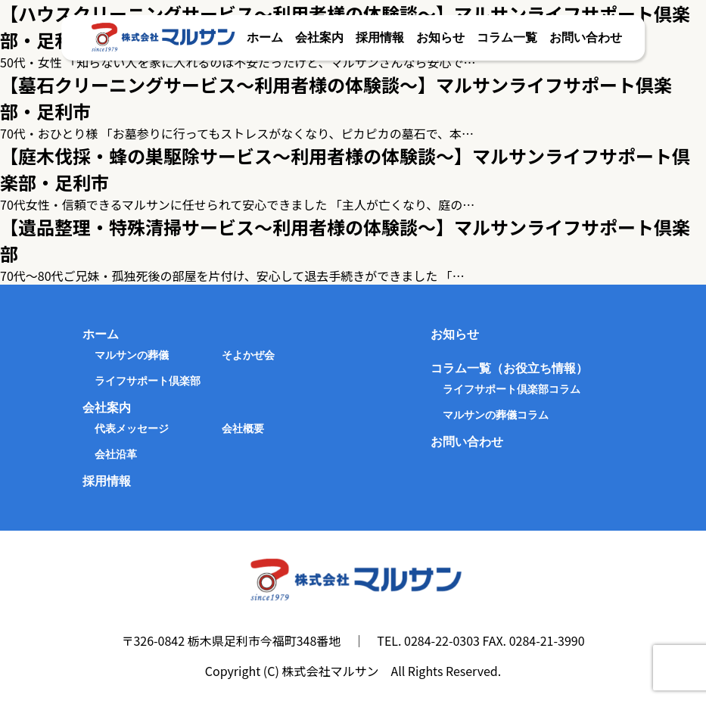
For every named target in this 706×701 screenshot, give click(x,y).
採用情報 (380, 37)
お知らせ (440, 37)
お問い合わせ (585, 37)
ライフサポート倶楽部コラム (511, 389)
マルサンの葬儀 (132, 355)
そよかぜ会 (248, 355)
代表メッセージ (132, 428)
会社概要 (243, 428)
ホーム (265, 37)
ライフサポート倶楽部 (148, 381)
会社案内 (319, 37)
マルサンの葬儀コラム (496, 415)
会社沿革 (116, 454)
